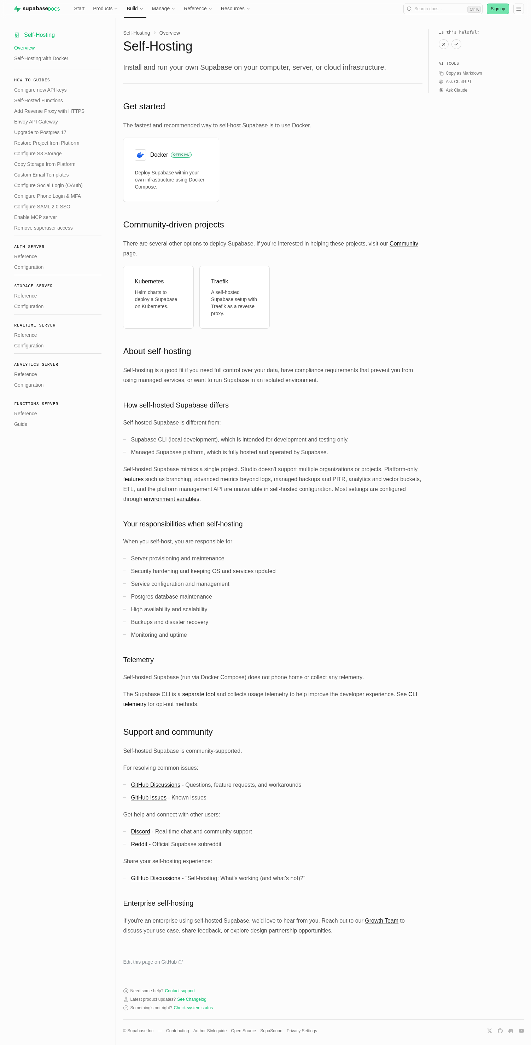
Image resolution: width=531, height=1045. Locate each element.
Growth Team (381, 921)
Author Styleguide (210, 1030)
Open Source (243, 1030)
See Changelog (191, 999)
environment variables (171, 499)
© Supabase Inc (138, 1030)
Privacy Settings (302, 1030)
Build (135, 8)
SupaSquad (271, 1030)
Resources (235, 8)
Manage (164, 8)
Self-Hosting (136, 33)
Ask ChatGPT (455, 81)
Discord (140, 832)
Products (105, 8)
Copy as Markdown (460, 73)
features (133, 479)
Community (404, 244)
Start (79, 8)
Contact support (180, 990)
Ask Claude (453, 90)
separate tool (198, 694)
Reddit (139, 844)
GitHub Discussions (155, 785)
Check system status (193, 1007)
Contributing (177, 1030)
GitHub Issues (148, 798)
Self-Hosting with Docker (41, 58)
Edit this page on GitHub (153, 962)
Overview (24, 48)
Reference (198, 8)
